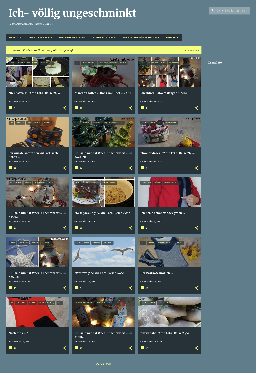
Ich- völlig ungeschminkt (72, 13)
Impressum (172, 37)
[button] (65, 108)
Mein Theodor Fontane (72, 37)
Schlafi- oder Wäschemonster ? (141, 37)
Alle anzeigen (192, 51)
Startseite (15, 37)
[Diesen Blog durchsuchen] (232, 10)
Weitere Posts (104, 364)
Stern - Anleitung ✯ (104, 37)
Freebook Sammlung (40, 37)
